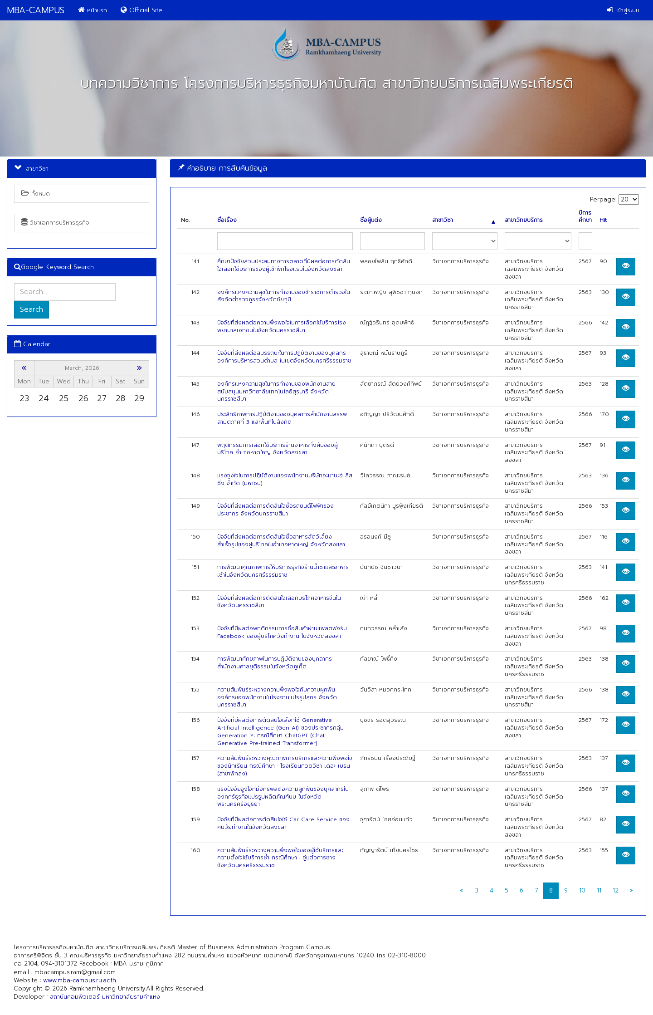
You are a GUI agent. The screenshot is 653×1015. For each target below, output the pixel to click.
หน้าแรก (92, 10)
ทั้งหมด (35, 193)
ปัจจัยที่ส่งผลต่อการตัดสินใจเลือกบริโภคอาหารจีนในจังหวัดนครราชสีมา (279, 602)
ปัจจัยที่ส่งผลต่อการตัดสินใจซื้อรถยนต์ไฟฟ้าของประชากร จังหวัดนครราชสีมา (275, 510)
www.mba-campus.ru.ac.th (79, 980)
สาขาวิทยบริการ (524, 220)
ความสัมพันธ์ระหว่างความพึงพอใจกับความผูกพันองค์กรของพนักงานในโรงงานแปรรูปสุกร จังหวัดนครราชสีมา (277, 697)
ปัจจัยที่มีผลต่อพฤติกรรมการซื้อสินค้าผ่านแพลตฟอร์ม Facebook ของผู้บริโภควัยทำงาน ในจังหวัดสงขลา (282, 632)
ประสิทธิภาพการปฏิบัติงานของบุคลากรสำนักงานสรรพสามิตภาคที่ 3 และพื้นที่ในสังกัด (282, 418)
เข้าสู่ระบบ (623, 10)
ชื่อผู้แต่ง (371, 220)
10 (582, 890)
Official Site (141, 10)
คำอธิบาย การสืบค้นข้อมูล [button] (222, 168)
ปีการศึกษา (585, 217)
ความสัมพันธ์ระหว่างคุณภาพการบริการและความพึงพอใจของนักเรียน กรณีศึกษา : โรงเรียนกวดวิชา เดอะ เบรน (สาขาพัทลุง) (284, 766)
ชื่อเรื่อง (227, 220)
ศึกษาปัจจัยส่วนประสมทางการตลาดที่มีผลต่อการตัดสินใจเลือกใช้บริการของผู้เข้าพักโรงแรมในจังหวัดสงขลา (283, 265)
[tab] (408, 168)
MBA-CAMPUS (35, 10)
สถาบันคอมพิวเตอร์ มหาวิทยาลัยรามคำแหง (105, 996)
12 (616, 890)
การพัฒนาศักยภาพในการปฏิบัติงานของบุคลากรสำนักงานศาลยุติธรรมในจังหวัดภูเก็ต (274, 663)
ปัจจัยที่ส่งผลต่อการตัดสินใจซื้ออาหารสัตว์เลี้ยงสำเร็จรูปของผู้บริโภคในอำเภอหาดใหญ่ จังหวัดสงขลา (281, 541)
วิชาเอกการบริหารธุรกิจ (55, 222)
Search (31, 309)
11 (599, 890)
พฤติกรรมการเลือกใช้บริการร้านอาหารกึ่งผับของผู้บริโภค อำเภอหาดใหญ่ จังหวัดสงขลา (277, 449)
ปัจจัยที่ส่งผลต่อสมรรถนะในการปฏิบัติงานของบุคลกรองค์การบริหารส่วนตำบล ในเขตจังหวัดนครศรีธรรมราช (284, 357)
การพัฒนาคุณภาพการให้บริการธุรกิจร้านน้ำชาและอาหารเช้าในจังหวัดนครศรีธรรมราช (283, 571)
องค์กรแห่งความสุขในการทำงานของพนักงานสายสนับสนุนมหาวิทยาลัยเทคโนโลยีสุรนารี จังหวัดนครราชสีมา (276, 391)
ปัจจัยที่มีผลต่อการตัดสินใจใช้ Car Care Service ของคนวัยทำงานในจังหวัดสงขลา (283, 823)
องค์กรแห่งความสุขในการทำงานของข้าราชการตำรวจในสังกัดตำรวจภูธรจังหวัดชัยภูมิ (283, 296)
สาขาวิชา (463, 220)
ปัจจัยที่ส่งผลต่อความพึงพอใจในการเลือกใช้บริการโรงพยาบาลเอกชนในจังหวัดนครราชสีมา (281, 326)
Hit (603, 220)
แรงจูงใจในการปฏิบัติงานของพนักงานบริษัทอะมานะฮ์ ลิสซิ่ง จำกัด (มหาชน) (284, 479)
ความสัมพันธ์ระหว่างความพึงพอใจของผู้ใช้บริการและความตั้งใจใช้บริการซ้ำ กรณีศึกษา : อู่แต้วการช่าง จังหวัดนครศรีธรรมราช (280, 858)
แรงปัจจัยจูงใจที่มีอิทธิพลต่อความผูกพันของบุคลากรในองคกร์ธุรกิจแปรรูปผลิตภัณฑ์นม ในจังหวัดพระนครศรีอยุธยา (283, 797)
